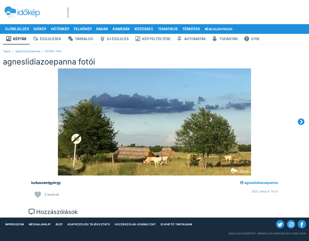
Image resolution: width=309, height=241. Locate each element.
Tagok (7, 51)
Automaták (191, 39)
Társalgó (80, 39)
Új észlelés (114, 39)
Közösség (143, 29)
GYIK (252, 39)
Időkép (40, 29)
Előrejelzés (17, 29)
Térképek (191, 29)
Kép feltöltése (153, 39)
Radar (102, 29)
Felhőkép (83, 29)
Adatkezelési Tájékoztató (88, 224)
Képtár (16, 39)
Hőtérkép (60, 29)
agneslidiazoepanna (27, 51)
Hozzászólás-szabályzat (135, 224)
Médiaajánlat (40, 224)
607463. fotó (53, 51)
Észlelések (47, 39)
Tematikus (168, 29)
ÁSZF (59, 224)
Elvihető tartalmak (177, 224)
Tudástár (225, 39)
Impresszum (14, 224)
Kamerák (121, 29)
